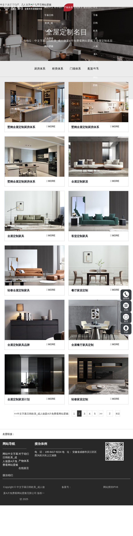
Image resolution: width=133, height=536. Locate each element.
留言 (126, 318)
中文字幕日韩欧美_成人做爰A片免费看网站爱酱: (43, 444)
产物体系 (68, 7)
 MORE (50, 137)
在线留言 (78, 7)
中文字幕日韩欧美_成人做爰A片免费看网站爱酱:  (95, 50)
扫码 (126, 306)
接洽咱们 (87, 7)
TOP (126, 329)
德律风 (126, 295)
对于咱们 (58, 7)
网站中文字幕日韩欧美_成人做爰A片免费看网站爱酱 (48, 27)
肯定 (118, 444)
